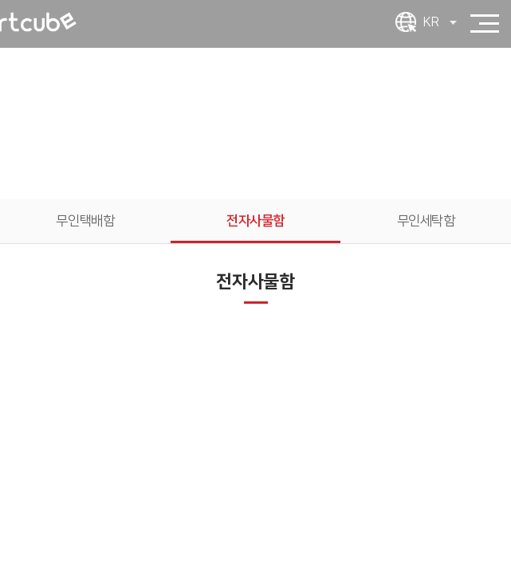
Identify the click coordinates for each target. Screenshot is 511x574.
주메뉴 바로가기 (0, 0)
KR (440, 22)
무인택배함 (85, 221)
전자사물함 (255, 221)
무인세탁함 (426, 221)
